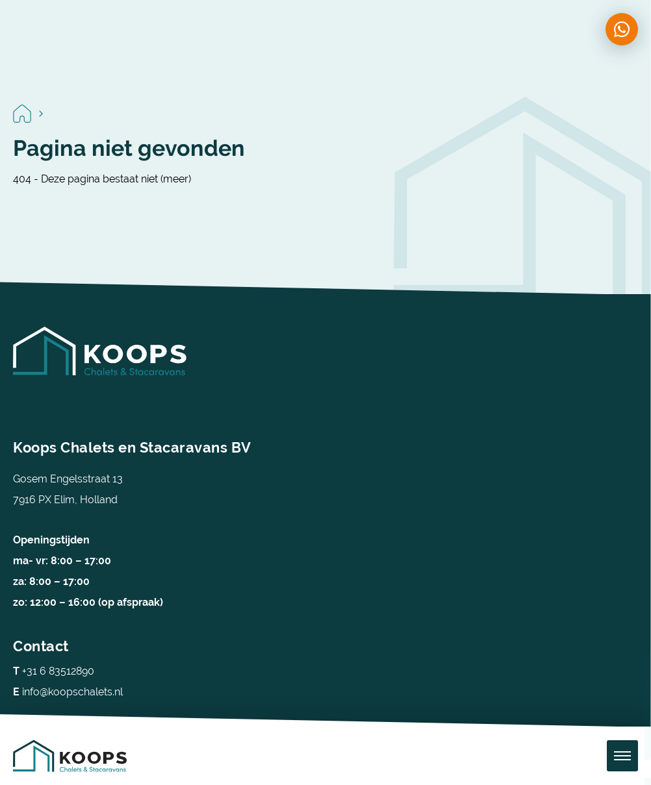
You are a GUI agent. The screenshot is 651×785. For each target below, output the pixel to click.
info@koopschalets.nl (68, 692)
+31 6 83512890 (53, 671)
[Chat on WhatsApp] (622, 29)
